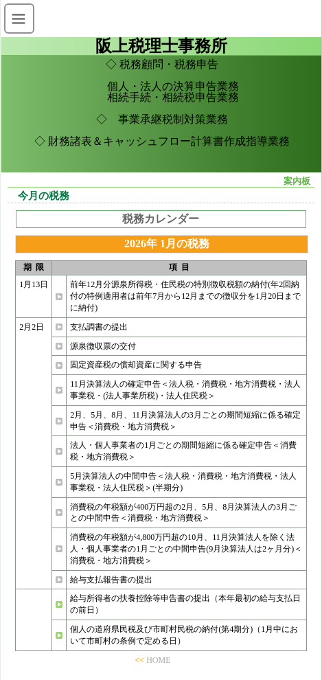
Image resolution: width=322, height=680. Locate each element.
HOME (158, 660)
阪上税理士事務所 (161, 46)
